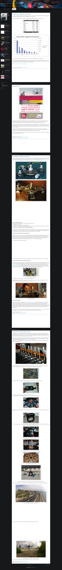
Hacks (24, 562)
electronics (17, 562)
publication (33, 238)
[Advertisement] (31, 75)
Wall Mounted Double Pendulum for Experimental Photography (7, 48)
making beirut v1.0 (25, 137)
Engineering (21, 562)
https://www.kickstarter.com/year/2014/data (21, 63)
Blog (14, 9)
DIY (15, 137)
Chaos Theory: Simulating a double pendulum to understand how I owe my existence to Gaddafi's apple (7, 60)
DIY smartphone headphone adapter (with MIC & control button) (7, 42)
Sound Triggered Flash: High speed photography (7, 70)
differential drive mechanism (31, 302)
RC (28, 562)
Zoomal (47, 60)
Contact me (19, 9)
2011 (2, 88)
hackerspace (18, 137)
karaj (28, 132)
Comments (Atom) (32, 567)
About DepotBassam (7, 9)
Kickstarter (14, 15)
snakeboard (20, 235)
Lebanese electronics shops (27, 339)
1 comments (25, 67)
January (3, 84)
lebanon (26, 562)
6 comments (25, 561)
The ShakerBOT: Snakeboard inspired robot (21, 156)
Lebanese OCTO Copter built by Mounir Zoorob (22, 331)
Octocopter (41, 309)
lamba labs (21, 137)
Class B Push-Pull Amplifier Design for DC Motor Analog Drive (7, 25)
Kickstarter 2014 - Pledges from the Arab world (21, 14)
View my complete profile (8, 15)
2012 (2, 87)
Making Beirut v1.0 (16, 86)
